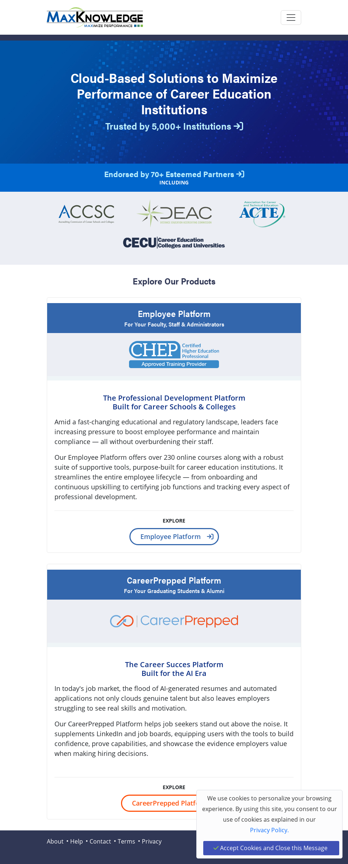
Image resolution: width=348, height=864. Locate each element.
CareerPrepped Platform (170, 803)
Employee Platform (170, 536)
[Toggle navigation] (291, 17)
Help (76, 841)
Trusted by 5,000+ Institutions (174, 126)
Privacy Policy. (269, 830)
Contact (100, 841)
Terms (126, 841)
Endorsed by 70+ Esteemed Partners (174, 173)
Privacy (152, 841)
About (55, 841)
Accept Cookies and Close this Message (270, 848)
